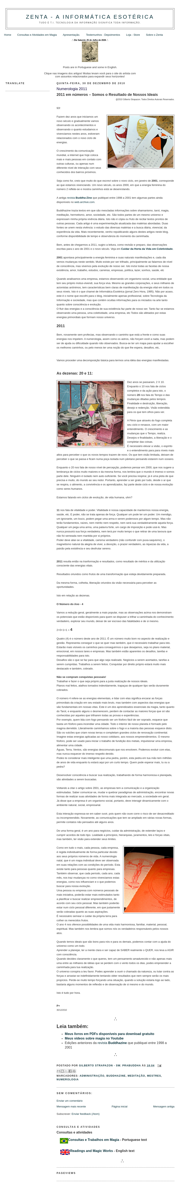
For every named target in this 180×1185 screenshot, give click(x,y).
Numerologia (68, 1079)
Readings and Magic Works (91, 1151)
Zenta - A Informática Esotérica (90, 17)
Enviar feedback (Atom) (86, 1113)
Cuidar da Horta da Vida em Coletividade (147, 248)
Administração (92, 1075)
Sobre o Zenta (154, 34)
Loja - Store (133, 34)
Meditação (136, 1075)
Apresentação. (71, 34)
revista (79, 197)
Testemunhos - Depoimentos (103, 34)
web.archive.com (84, 202)
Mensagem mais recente (71, 1106)
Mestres (154, 1075)
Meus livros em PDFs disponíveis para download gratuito (109, 1034)
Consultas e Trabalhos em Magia (93, 1139)
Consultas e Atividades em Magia (37, 34)
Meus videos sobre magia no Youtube (94, 1038)
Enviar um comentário (69, 1100)
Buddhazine (116, 1075)
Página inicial (120, 1106)
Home (7, 34)
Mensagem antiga (163, 1106)
